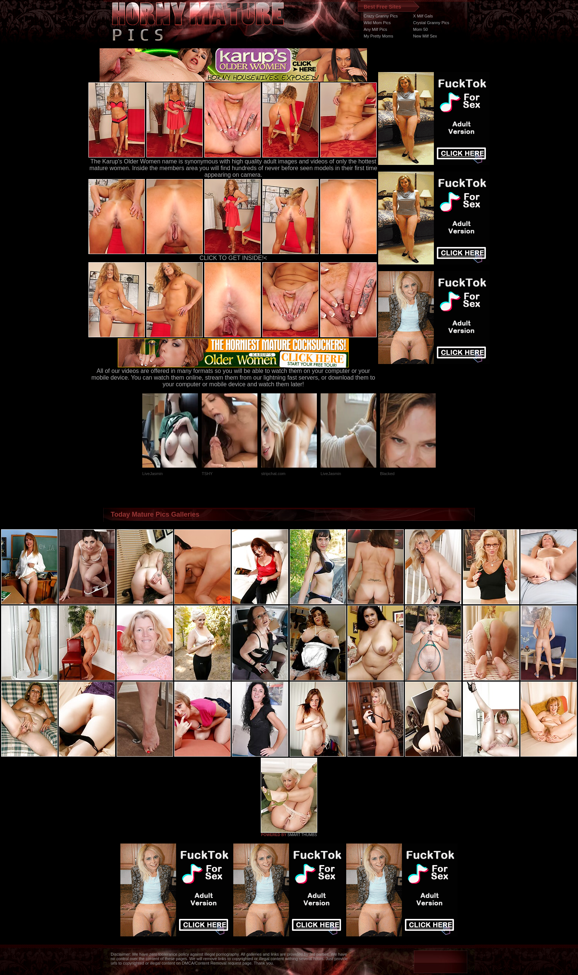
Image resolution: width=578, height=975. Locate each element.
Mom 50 (420, 29)
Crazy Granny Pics (381, 16)
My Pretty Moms (378, 36)
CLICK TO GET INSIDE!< (233, 258)
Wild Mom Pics (377, 22)
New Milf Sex (425, 36)
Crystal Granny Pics (431, 22)
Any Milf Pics (375, 29)
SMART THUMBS (302, 835)
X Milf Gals (423, 16)
